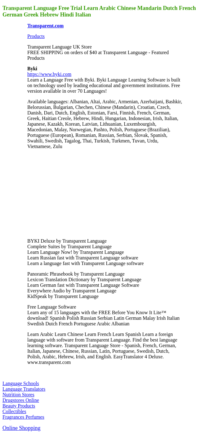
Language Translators (23, 389)
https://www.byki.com (49, 74)
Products (36, 36)
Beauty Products (18, 405)
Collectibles (14, 411)
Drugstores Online (20, 400)
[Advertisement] (73, 193)
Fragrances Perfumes (23, 417)
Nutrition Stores (18, 394)
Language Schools (20, 383)
